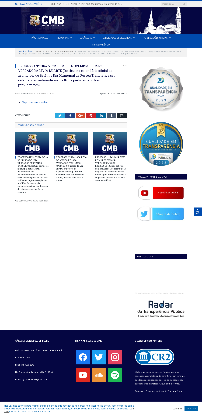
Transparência (101, 44)
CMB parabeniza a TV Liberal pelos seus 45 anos (173, 293)
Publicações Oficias (155, 37)
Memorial (63, 37)
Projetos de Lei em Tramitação (112, 93)
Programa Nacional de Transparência (164, 391)
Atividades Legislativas (117, 37)
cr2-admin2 (24, 93)
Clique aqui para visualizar (35, 102)
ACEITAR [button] (191, 408)
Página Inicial (39, 37)
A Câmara (86, 37)
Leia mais (177, 408)
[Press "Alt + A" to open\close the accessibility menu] (198, 212)
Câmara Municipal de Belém (145, 293)
